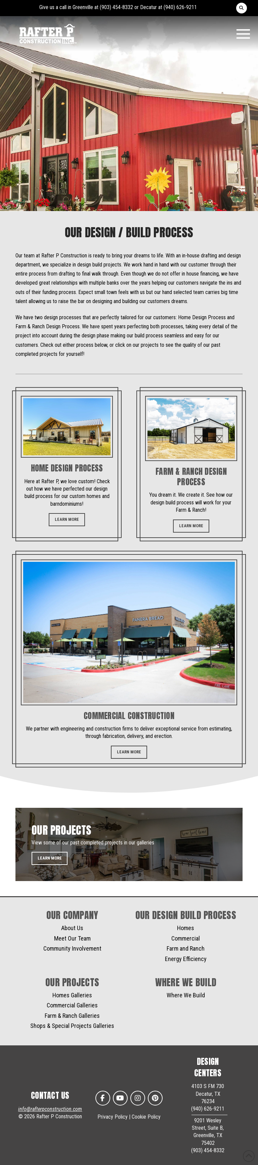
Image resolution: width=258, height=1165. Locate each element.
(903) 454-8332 (116, 7)
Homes (185, 927)
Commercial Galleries (72, 1005)
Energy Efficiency (186, 958)
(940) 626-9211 (180, 7)
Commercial (185, 938)
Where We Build (186, 995)
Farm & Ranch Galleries (72, 1015)
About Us (72, 927)
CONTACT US (50, 1095)
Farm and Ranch (186, 948)
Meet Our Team (72, 938)
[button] (241, 8)
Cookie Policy (146, 1117)
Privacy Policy (112, 1117)
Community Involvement (72, 948)
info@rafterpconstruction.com (50, 1109)
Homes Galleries (72, 995)
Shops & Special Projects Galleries (72, 1025)
